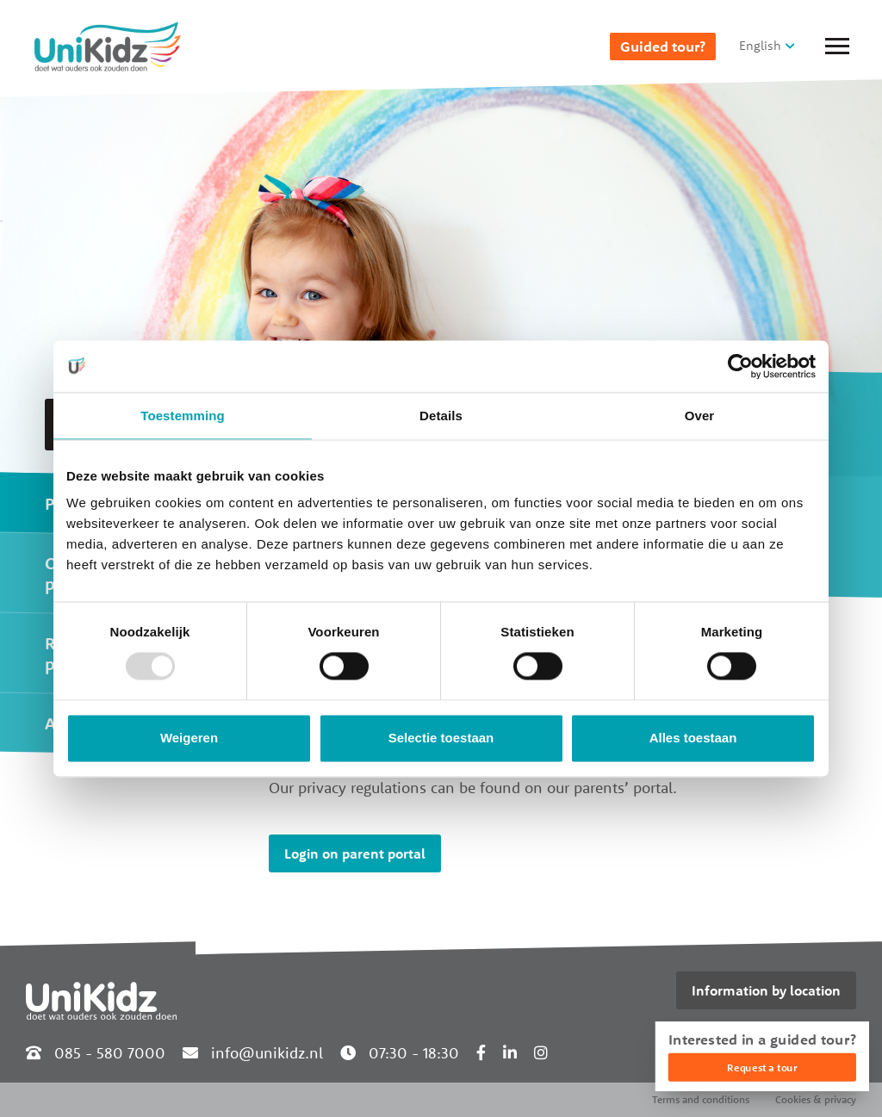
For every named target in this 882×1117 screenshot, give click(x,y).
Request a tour (762, 1067)
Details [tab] (441, 415)
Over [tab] (700, 415)
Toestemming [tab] (182, 415)
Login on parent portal (354, 853)
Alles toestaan (693, 737)
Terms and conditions (700, 1099)
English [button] (760, 45)
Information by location (766, 990)
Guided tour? (662, 46)
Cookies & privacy (815, 1099)
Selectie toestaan (441, 737)
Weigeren (189, 737)
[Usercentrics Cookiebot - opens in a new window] (740, 366)
